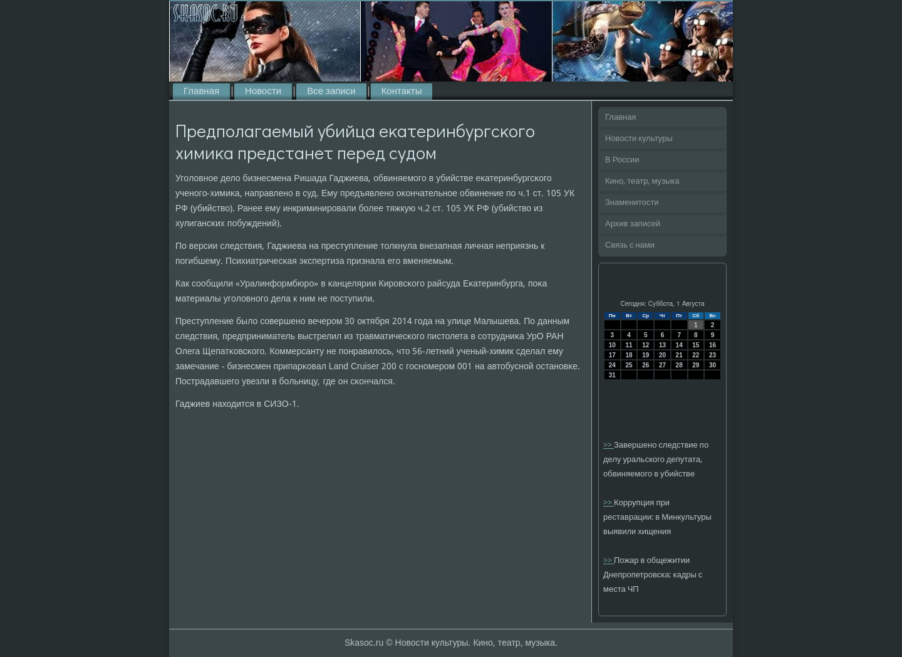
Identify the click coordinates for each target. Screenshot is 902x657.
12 (645, 345)
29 (695, 365)
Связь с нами (630, 245)
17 (612, 355)
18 (628, 355)
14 (679, 345)
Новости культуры (639, 139)
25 (628, 365)
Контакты (401, 91)
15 (695, 345)
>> (608, 445)
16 (712, 345)
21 (679, 355)
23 (712, 355)
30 (712, 365)
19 (645, 355)
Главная (201, 91)
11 (628, 345)
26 (645, 365)
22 (695, 355)
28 (679, 365)
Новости (263, 91)
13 (662, 345)
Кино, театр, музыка (642, 181)
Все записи (331, 91)
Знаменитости (632, 203)
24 (612, 365)
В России (622, 160)
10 (612, 345)
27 (662, 365)
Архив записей (632, 224)
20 (662, 355)
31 (612, 375)
